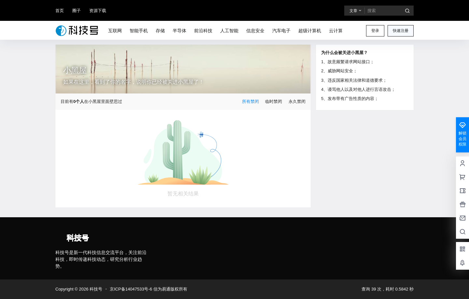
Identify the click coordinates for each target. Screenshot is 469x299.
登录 (375, 30)
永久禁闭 (297, 101)
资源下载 (97, 10)
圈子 (76, 10)
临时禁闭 (273, 101)
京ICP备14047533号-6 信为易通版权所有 (148, 289)
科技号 (95, 289)
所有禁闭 (250, 101)
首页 (59, 10)
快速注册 (400, 30)
